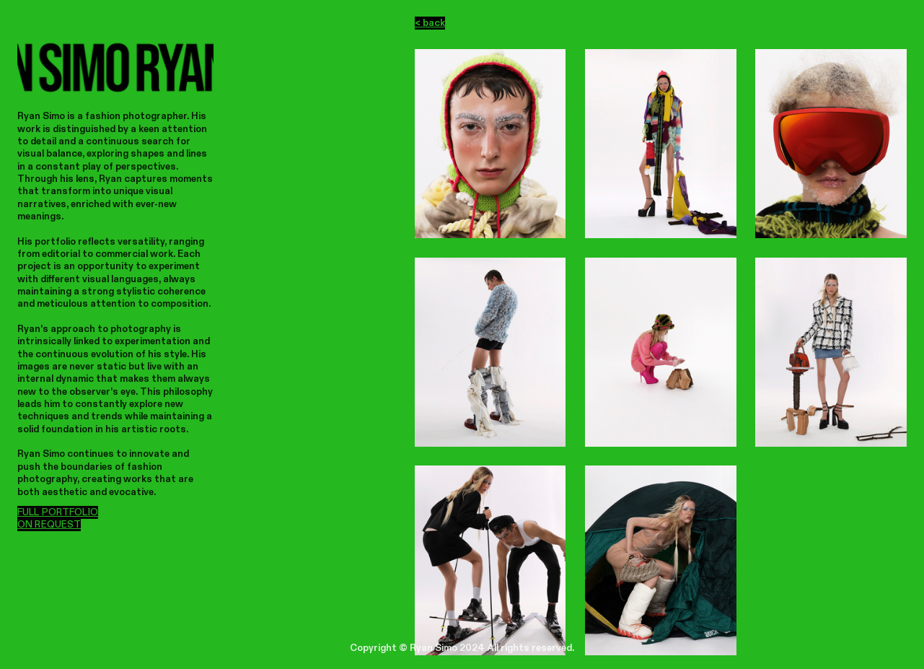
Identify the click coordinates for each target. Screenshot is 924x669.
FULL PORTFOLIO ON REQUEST (57, 518)
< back (430, 23)
